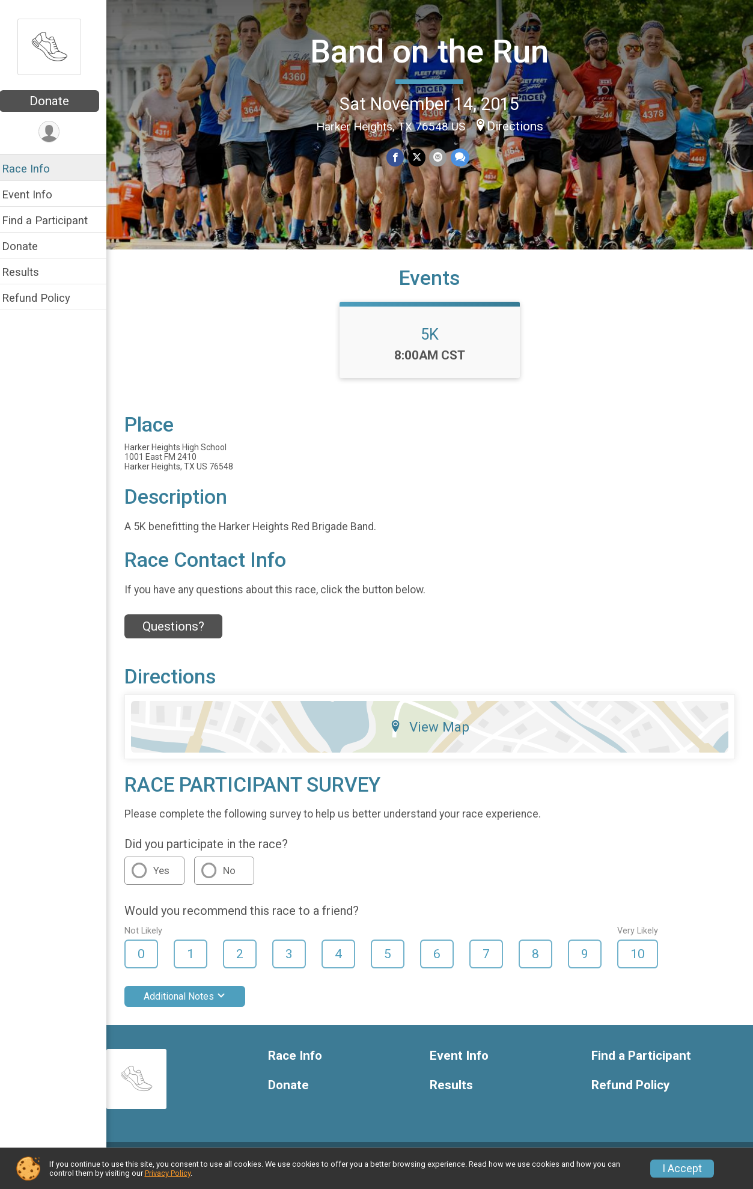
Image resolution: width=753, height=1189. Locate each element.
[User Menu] (57, 132)
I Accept (682, 1169)
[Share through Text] (463, 157)
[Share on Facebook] (400, 157)
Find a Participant (53, 220)
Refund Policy (44, 298)
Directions (519, 125)
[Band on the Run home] (57, 46)
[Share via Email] (442, 157)
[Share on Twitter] (421, 157)
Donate (57, 101)
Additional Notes (192, 1005)
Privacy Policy (168, 1173)
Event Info (35, 194)
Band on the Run (433, 51)
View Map (434, 736)
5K (434, 343)
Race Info (34, 168)
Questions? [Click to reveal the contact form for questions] (181, 636)
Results (28, 272)
